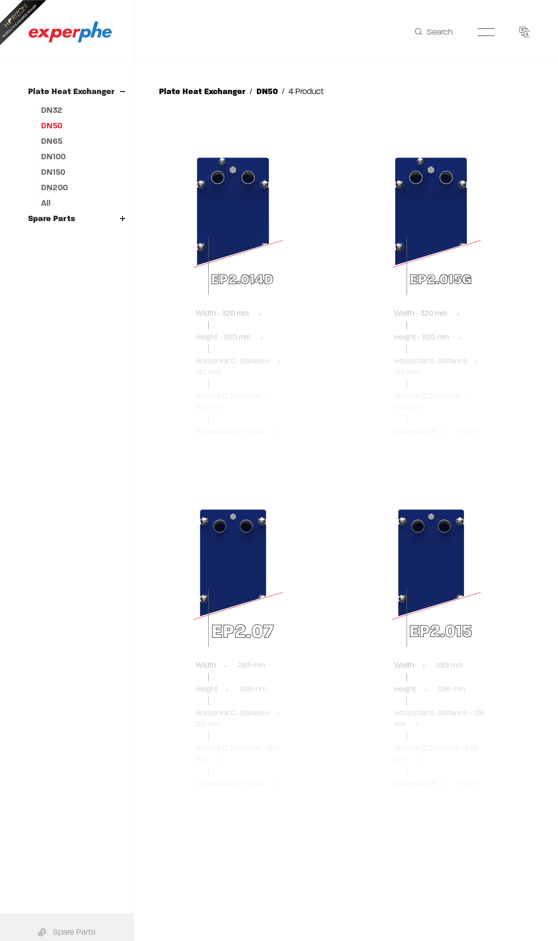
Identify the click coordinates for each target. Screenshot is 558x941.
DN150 (53, 172)
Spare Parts (76, 218)
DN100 (53, 156)
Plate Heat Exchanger (76, 91)
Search (433, 32)
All (46, 203)
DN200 (54, 187)
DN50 (51, 125)
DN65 (51, 141)
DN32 (51, 110)
